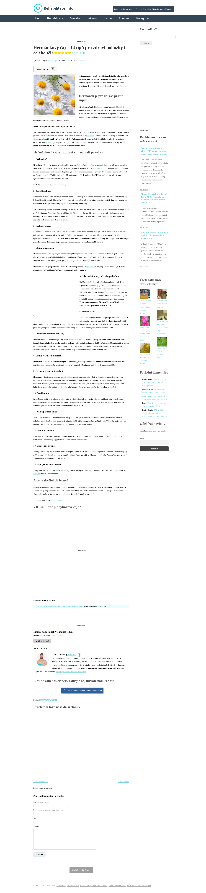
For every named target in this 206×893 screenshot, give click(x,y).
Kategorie (142, 18)
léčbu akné (100, 168)
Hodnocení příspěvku (41, 635)
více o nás (71, 654)
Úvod (37, 18)
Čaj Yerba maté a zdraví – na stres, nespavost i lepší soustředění (162, 327)
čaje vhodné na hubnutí (59, 500)
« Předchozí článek (40, 782)
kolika (117, 117)
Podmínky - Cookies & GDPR (139, 886)
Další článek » (123, 782)
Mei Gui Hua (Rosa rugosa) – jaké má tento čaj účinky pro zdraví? (145, 334)
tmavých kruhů (122, 285)
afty (57, 470)
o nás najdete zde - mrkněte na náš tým (71, 672)
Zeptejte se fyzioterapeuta (124, 9)
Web (35, 818)
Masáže (75, 18)
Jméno (40, 802)
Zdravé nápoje (47, 700)
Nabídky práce (158, 9)
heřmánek (99, 107)
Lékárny (92, 18)
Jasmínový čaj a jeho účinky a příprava (163, 304)
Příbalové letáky (99, 886)
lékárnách (90, 136)
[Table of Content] (53, 69)
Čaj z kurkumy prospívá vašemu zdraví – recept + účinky (145, 307)
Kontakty (169, 9)
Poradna (124, 18)
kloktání (36, 474)
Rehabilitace (55, 18)
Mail (48, 810)
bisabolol (48, 142)
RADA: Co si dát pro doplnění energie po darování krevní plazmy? (154, 382)
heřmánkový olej (59, 185)
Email (142, 439)
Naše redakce (73, 886)
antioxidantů (68, 377)
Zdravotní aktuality (143, 9)
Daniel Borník (83, 61)
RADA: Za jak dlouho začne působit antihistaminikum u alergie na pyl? (155, 413)
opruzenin (90, 267)
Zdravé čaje (52, 61)
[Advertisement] (81, 33)
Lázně (108, 18)
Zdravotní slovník (117, 886)
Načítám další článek (81, 870)
